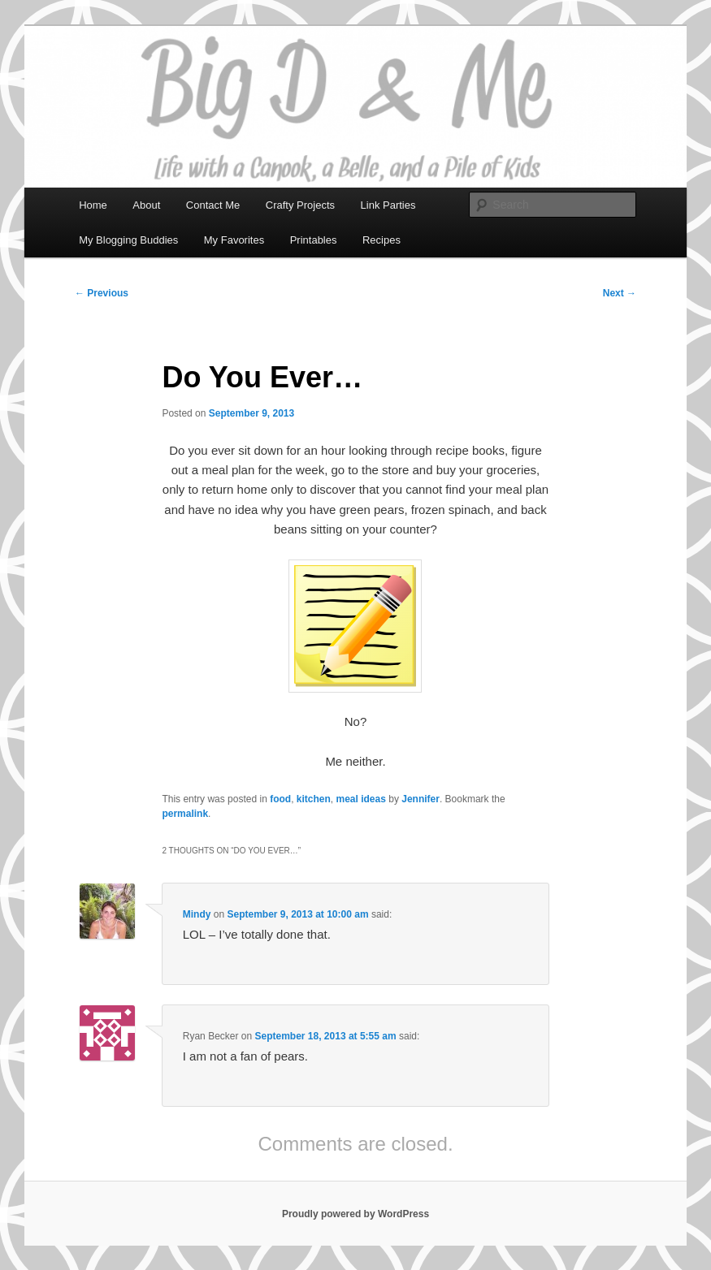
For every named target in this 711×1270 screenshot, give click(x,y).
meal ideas (361, 799)
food (280, 799)
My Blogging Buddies (128, 240)
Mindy (197, 914)
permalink (185, 813)
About (146, 205)
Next (619, 293)
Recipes (381, 240)
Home (93, 205)
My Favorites (234, 240)
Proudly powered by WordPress (355, 1214)
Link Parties (388, 205)
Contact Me (213, 205)
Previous (101, 293)
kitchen (314, 799)
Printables (313, 240)
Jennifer (420, 799)
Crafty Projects (300, 205)
